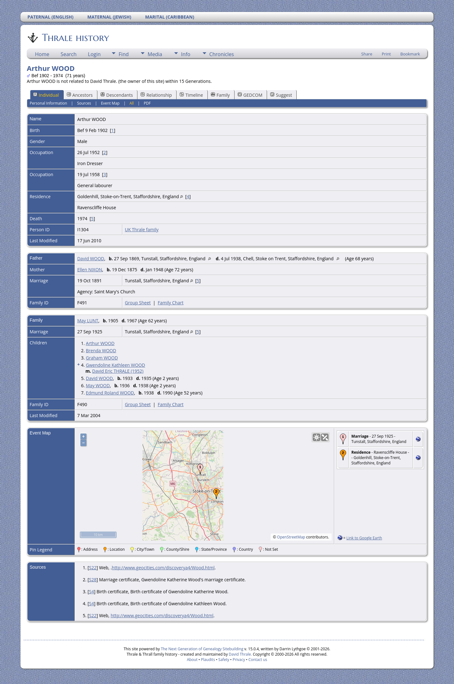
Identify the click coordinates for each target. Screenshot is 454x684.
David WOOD (90, 259)
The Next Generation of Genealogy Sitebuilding (202, 649)
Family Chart (170, 303)
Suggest (281, 95)
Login (94, 54)
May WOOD (98, 385)
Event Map (110, 103)
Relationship (156, 95)
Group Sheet (138, 303)
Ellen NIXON (89, 270)
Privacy (239, 659)
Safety (223, 659)
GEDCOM (250, 95)
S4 (91, 592)
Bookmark (410, 54)
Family (220, 95)
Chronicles (221, 54)
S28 (92, 580)
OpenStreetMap (291, 537)
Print (386, 54)
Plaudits (208, 659)
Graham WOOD (102, 358)
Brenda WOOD (101, 350)
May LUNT (87, 321)
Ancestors (80, 95)
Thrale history (75, 37)
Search (69, 54)
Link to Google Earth (364, 538)
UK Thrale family (142, 230)
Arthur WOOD (100, 343)
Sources (84, 103)
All (132, 103)
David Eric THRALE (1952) (117, 371)
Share (366, 54)
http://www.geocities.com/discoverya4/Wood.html (163, 568)
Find (124, 54)
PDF (147, 103)
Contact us (257, 659)
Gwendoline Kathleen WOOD (115, 365)
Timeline (191, 95)
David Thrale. (240, 654)
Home (42, 54)
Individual (46, 95)
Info (185, 54)
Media (155, 54)
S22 (92, 568)
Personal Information (48, 103)
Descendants (117, 95)
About (192, 659)
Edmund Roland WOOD (110, 393)
